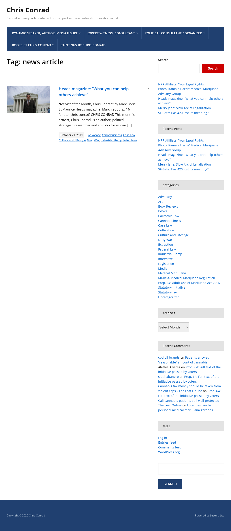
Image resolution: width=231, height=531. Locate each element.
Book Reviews (168, 206)
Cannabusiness (112, 135)
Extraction (165, 244)
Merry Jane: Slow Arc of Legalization (184, 108)
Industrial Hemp (111, 140)
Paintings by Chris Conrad (83, 45)
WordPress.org (169, 452)
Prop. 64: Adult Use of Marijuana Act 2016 (189, 283)
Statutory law (168, 292)
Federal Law (167, 249)
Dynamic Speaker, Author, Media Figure (45, 33)
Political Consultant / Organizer (173, 33)
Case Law (129, 135)
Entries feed (167, 442)
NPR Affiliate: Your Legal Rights (181, 84)
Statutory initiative (171, 287)
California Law (168, 216)
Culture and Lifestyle (72, 140)
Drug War (93, 140)
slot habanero (168, 376)
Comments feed (170, 447)
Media (162, 268)
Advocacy (94, 135)
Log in (162, 438)
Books (162, 211)
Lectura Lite (217, 515)
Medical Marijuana (172, 273)
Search (163, 60)
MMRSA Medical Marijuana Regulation (186, 278)
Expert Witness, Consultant (111, 33)
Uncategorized (169, 297)
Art (160, 201)
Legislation (166, 264)
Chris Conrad (28, 9)
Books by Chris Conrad (31, 45)
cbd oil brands (169, 357)
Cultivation (166, 230)
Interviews (130, 140)
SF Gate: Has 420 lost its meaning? (183, 113)
